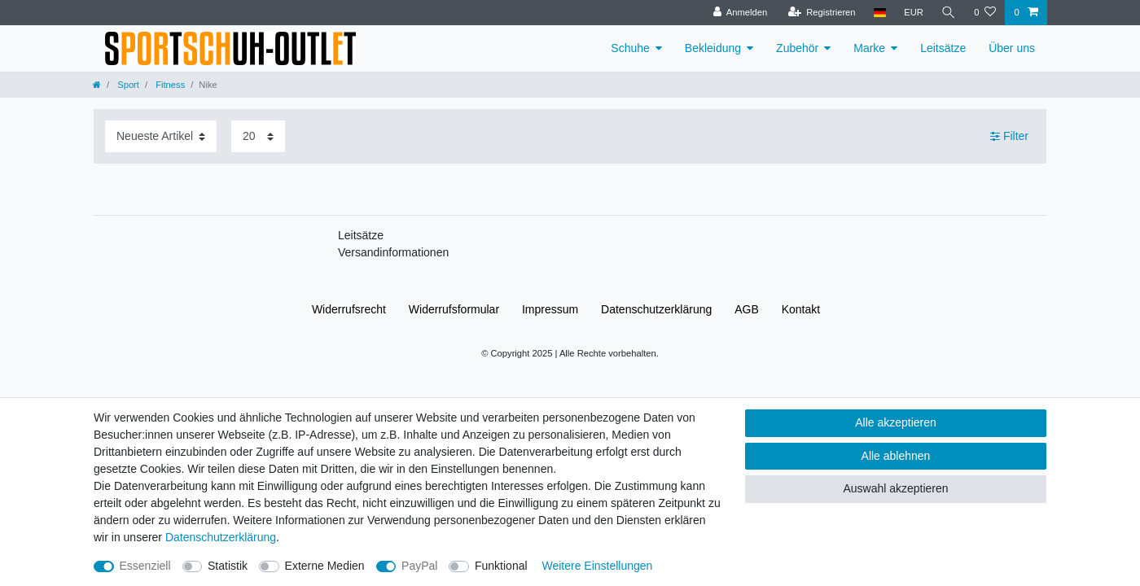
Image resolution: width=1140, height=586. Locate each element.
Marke (869, 48)
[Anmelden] (740, 12)
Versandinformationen (393, 252)
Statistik (228, 565)
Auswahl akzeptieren (895, 488)
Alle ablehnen (896, 455)
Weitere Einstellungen (597, 565)
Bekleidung (713, 48)
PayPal (419, 565)
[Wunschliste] (985, 12)
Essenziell (145, 565)
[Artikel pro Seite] (258, 136)
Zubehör (797, 48)
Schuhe (630, 48)
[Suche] (948, 12)
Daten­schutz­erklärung (656, 309)
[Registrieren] (821, 12)
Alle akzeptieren (895, 422)
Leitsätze (943, 48)
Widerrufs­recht (349, 309)
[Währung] (913, 12)
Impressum (550, 309)
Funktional (501, 565)
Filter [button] (1009, 136)
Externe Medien (325, 565)
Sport (127, 85)
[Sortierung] (161, 136)
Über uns (1012, 48)
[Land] (880, 12)
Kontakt (801, 309)
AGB (746, 309)
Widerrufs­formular (454, 309)
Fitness (169, 85)
